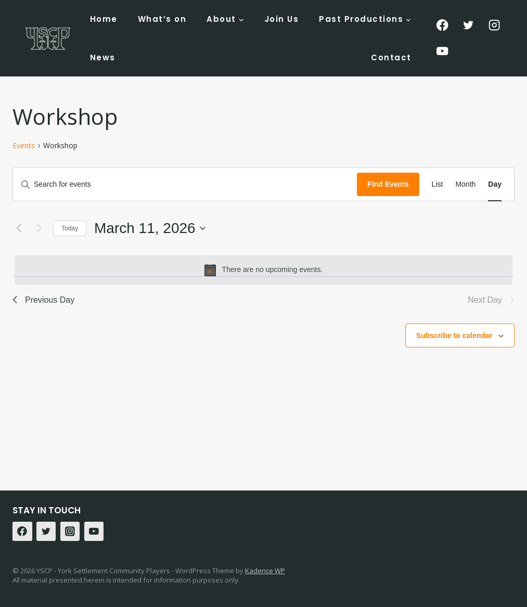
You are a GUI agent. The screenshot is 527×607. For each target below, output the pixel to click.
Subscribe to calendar (454, 335)
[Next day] (39, 228)
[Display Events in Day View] (495, 184)
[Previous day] (18, 228)
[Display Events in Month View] (465, 184)
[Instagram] (494, 25)
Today (69, 228)
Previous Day (43, 299)
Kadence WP (265, 570)
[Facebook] (442, 25)
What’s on (162, 19)
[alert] (263, 270)
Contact (391, 57)
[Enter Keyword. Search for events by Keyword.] (185, 184)
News (102, 57)
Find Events (387, 184)
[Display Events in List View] (437, 184)
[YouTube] (442, 51)
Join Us (281, 19)
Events (23, 145)
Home (104, 19)
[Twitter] (468, 25)
